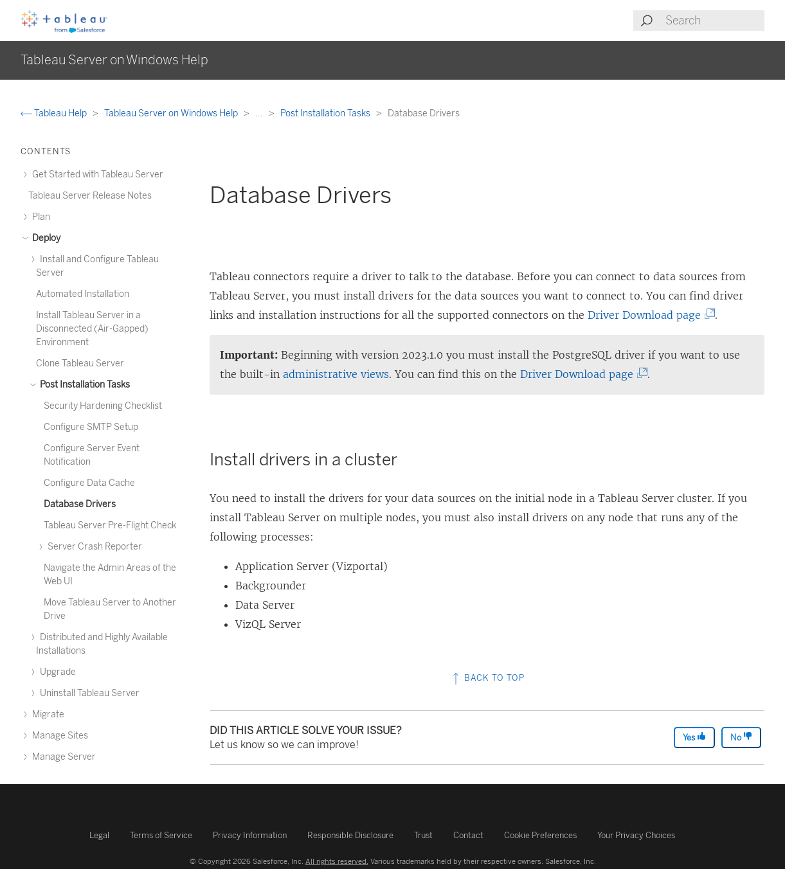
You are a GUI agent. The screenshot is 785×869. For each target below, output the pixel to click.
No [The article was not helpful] (741, 736)
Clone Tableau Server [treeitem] (80, 363)
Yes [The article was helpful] (694, 736)
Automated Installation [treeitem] (82, 294)
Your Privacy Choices (636, 835)
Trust (423, 835)
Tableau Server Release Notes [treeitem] (90, 195)
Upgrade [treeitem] (56, 672)
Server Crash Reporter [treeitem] (93, 546)
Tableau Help (55, 113)
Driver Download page (648, 315)
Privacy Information (250, 835)
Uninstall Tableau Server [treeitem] (88, 693)
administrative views (336, 374)
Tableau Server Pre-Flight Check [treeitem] (110, 525)
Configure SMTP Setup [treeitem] (91, 427)
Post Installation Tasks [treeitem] (83, 384)
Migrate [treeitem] (46, 714)
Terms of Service (161, 835)
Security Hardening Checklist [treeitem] (103, 405)
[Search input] (714, 21)
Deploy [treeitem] (44, 238)
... (260, 113)
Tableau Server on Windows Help (172, 113)
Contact (468, 835)
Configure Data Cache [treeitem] (89, 483)
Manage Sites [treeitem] (58, 735)
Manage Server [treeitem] (62, 756)
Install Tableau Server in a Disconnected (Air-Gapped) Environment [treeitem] (92, 329)
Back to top (487, 678)
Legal (99, 835)
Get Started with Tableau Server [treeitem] (95, 174)
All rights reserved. (336, 861)
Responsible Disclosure (350, 835)
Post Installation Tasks (326, 113)
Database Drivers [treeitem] (80, 504)
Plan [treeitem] (39, 216)
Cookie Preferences (540, 835)
